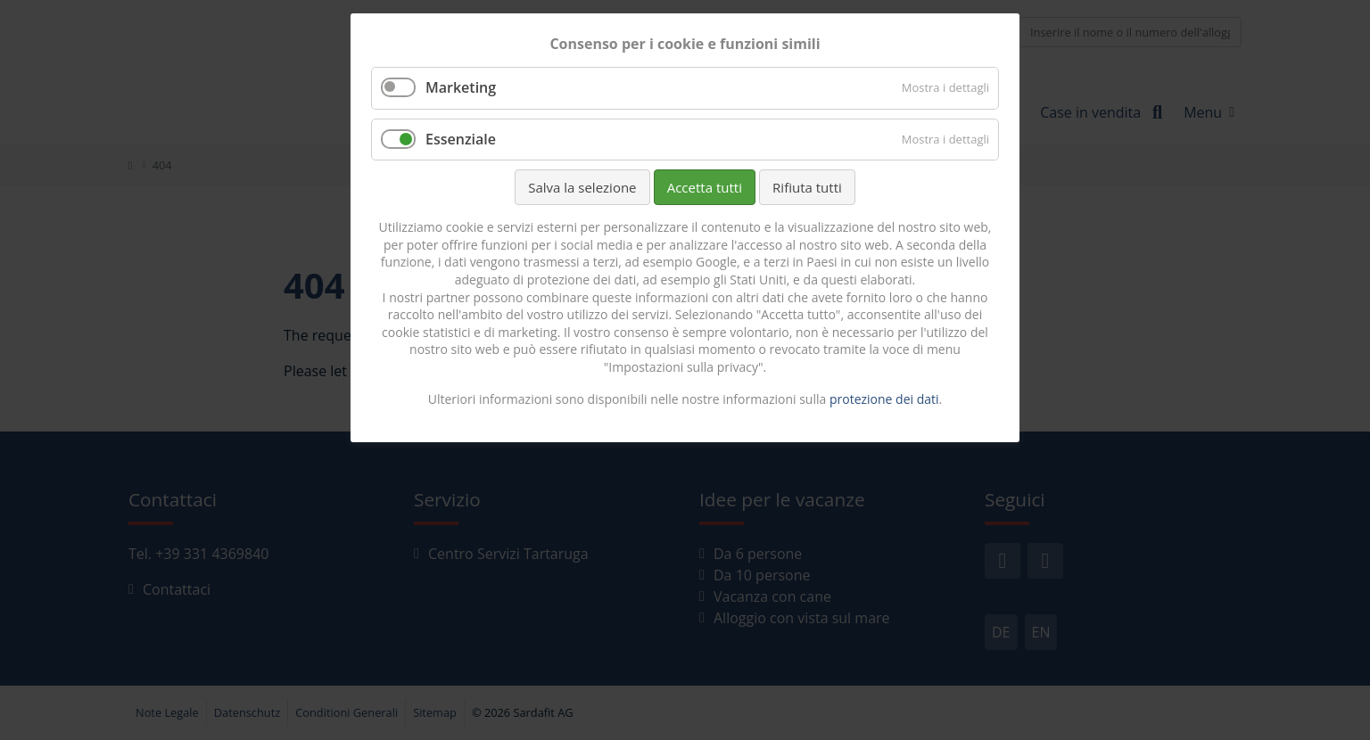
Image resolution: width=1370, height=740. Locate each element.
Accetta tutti (704, 187)
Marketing (460, 87)
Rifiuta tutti (807, 187)
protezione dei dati (884, 399)
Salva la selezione (582, 187)
